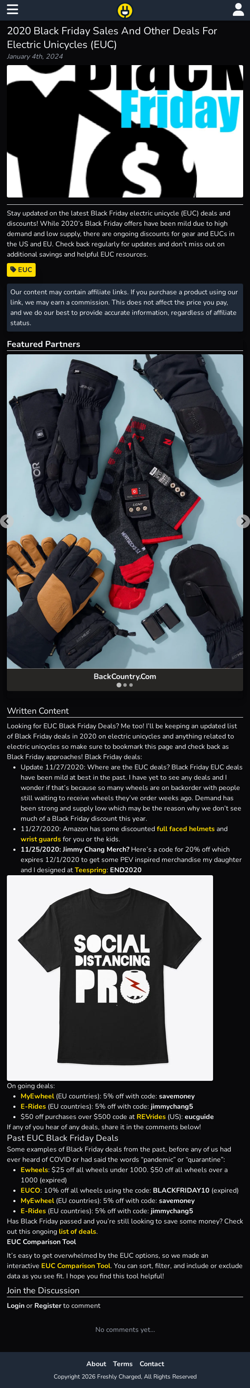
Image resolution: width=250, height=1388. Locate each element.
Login (15, 1305)
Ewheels (34, 1170)
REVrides (151, 1117)
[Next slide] (243, 521)
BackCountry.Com (125, 676)
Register (47, 1305)
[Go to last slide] (7, 521)
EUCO (30, 1190)
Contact (152, 1364)
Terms (123, 1364)
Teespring (91, 870)
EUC (21, 270)
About (96, 1364)
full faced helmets (186, 829)
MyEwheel (38, 1096)
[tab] (118, 684)
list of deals (77, 1231)
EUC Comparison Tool (75, 1266)
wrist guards (41, 839)
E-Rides (33, 1106)
